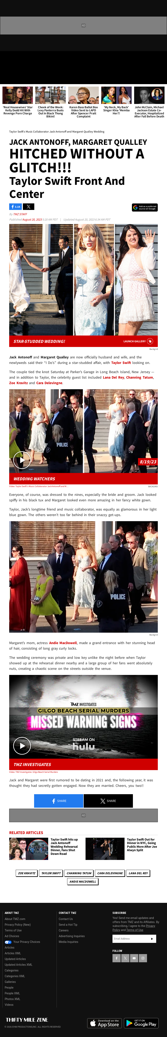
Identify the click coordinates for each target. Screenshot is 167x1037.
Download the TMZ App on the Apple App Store (104, 1023)
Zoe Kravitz (26, 873)
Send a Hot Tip (68, 924)
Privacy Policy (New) (18, 924)
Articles (9, 947)
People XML (12, 993)
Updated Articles (15, 959)
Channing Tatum (79, 873)
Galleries (10, 981)
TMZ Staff (20, 214)
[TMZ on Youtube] (26, 57)
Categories (11, 970)
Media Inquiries (68, 941)
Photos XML (12, 999)
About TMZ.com (15, 919)
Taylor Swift (50, 873)
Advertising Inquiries (72, 936)
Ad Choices (12, 936)
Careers (64, 930)
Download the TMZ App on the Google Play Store (141, 1023)
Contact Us (66, 919)
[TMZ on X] (16, 57)
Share (58, 801)
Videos (9, 1004)
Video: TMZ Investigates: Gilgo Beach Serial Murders (33, 772)
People (9, 987)
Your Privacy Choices (22, 941)
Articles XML (13, 953)
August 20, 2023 (32, 219)
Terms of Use (13, 930)
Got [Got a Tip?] (13, 68)
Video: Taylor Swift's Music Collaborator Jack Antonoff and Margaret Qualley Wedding (39, 486)
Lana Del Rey (138, 873)
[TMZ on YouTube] (134, 958)
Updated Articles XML (18, 964)
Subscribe (152, 939)
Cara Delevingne (109, 873)
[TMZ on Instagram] (36, 57)
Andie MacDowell (82, 881)
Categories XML (15, 976)
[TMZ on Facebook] (6, 57)
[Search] (161, 78)
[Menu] (5, 78)
